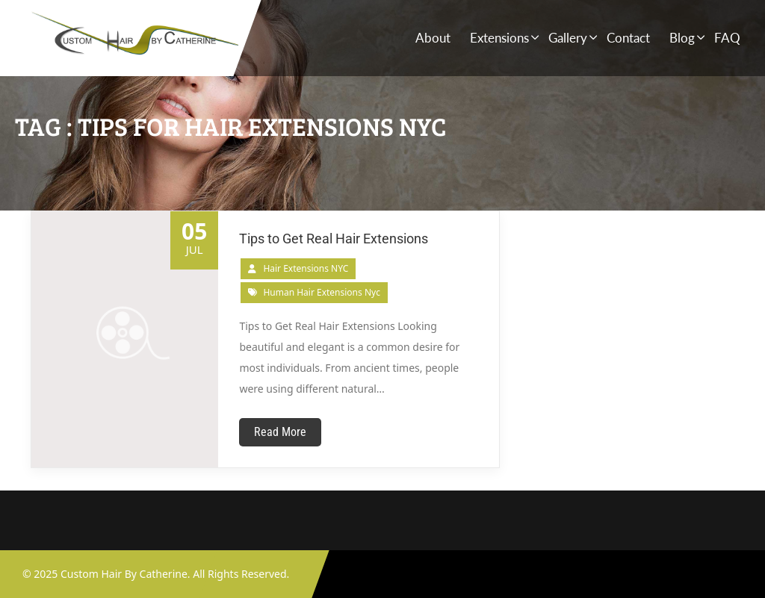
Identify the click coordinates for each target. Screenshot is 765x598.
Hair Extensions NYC (305, 268)
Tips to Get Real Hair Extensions (333, 238)
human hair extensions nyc (321, 292)
